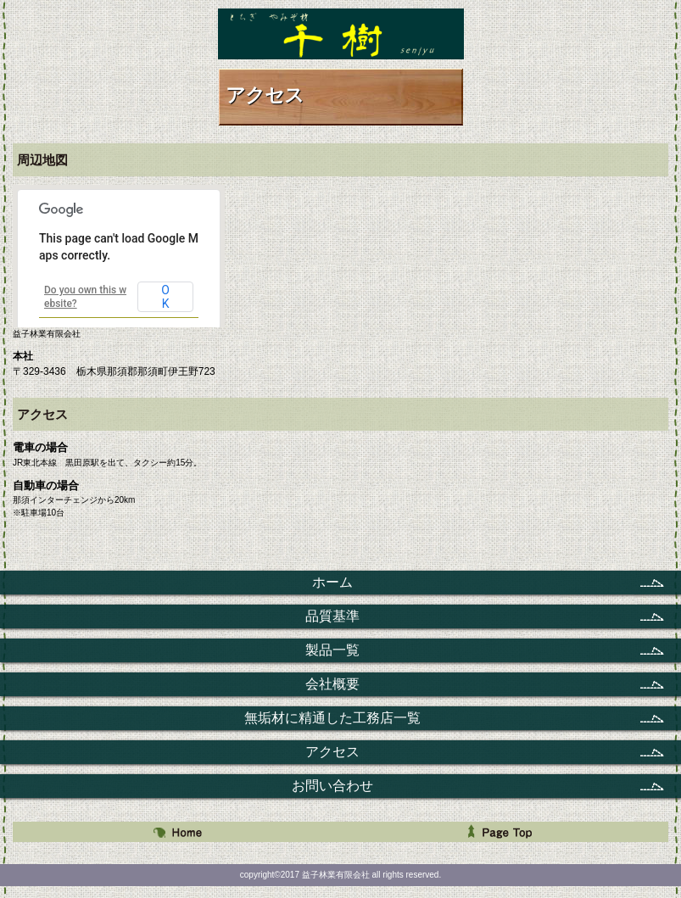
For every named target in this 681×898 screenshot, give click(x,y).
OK (165, 296)
